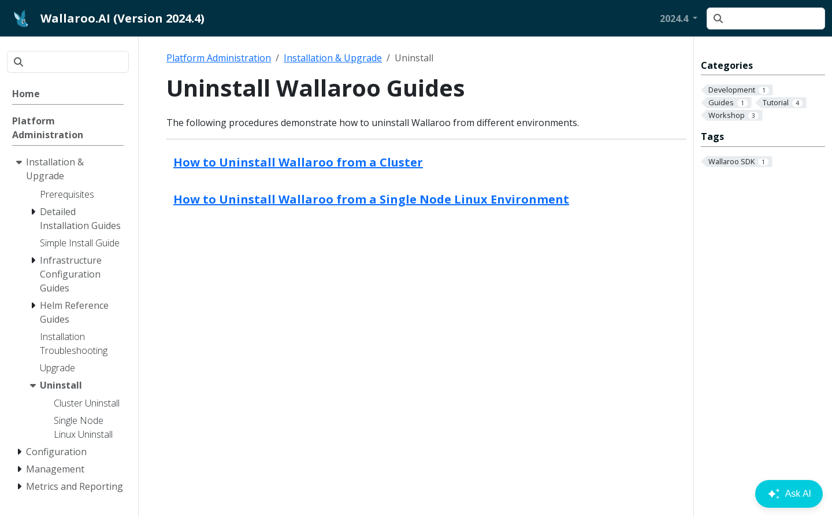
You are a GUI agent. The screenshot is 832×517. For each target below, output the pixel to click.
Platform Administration (218, 57)
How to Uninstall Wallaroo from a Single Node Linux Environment (371, 199)
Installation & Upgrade (333, 57)
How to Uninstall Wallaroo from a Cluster (298, 162)
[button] (678, 18)
